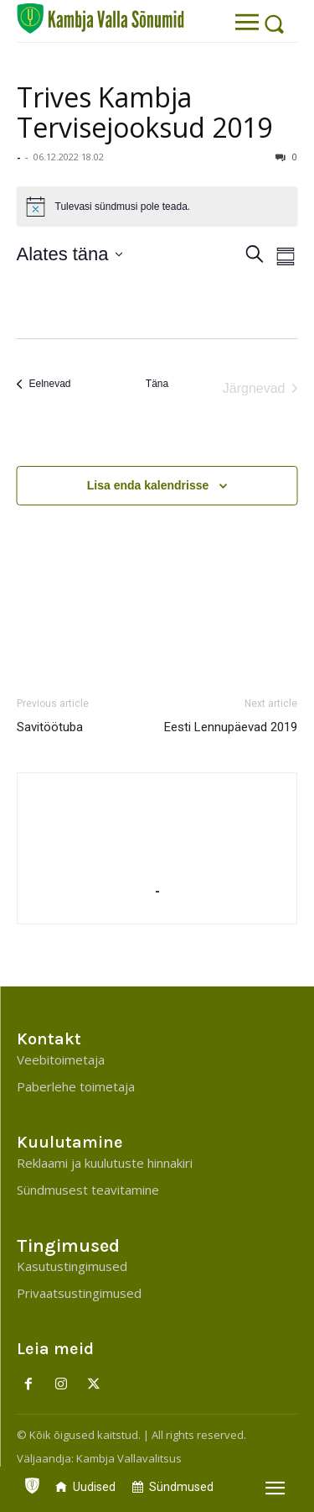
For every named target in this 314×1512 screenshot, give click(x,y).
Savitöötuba (50, 727)
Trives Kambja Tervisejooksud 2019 (144, 112)
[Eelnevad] (44, 384)
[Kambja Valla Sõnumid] (100, 18)
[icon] (32, 1482)
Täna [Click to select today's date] (157, 384)
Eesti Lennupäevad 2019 (230, 727)
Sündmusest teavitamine (88, 1189)
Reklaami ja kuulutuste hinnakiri (105, 1162)
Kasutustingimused (72, 1266)
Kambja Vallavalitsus (129, 1458)
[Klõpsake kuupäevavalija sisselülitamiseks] (70, 254)
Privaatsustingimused (79, 1292)
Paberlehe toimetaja (76, 1086)
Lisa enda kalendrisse (148, 485)
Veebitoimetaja (61, 1059)
